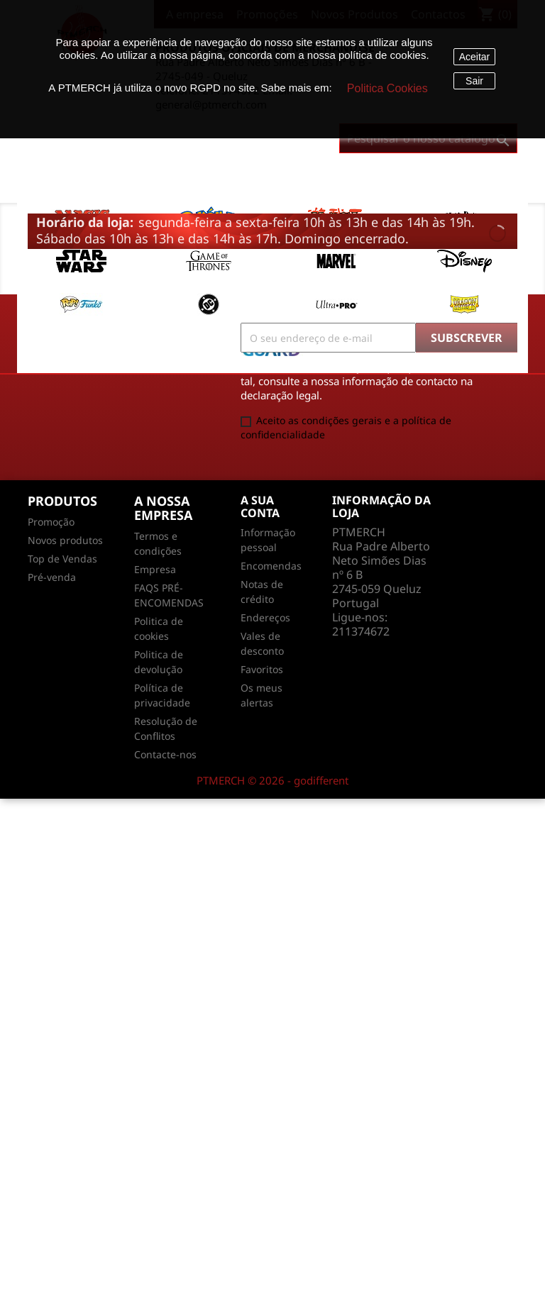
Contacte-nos (165, 754)
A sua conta (260, 506)
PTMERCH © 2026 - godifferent (272, 780)
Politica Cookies (387, 88)
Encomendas (271, 565)
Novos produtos (65, 540)
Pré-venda (52, 577)
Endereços (265, 617)
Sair (474, 81)
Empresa (155, 569)
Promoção (51, 521)
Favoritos (262, 669)
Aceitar (474, 56)
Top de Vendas (62, 558)
